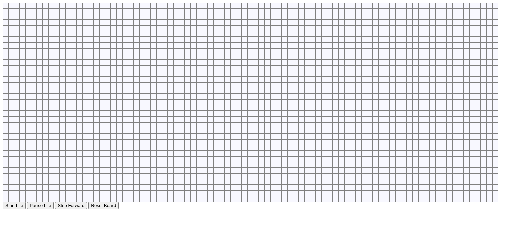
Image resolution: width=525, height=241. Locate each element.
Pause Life (40, 205)
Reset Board (103, 205)
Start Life (14, 205)
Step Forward (71, 205)
